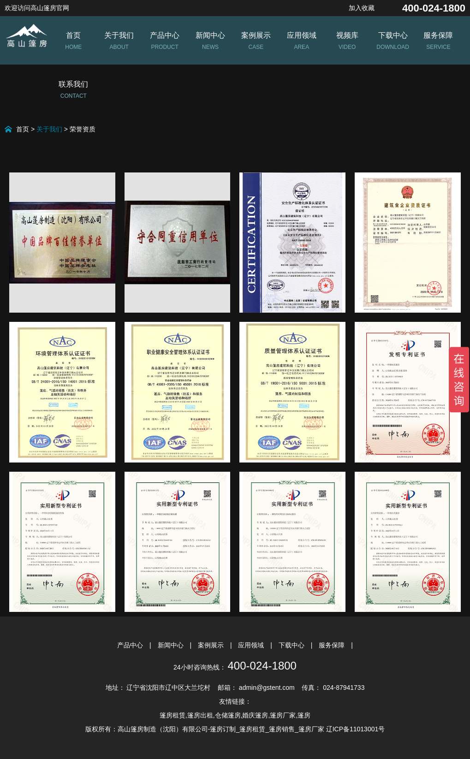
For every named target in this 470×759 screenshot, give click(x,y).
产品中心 (131, 645)
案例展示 (212, 645)
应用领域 (252, 645)
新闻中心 (171, 645)
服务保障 (332, 645)
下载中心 (292, 645)
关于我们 (49, 129)
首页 (22, 129)
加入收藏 (362, 8)
